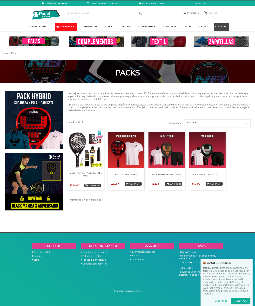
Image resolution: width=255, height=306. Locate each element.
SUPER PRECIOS (65, 26)
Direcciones (137, 259)
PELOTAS (125, 26)
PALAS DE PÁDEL (38, 26)
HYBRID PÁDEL (89, 26)
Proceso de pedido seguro (152, 3)
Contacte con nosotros (95, 263)
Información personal (143, 251)
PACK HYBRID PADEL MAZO (207, 174)
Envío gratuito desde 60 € (54, 3)
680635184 (201, 3)
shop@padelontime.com (205, 274)
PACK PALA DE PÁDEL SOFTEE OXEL (85, 174)
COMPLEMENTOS (146, 26)
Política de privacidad (94, 259)
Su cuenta (152, 246)
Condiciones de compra (95, 252)
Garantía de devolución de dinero (103, 3)
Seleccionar (217, 123)
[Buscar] (104, 13)
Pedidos (135, 255)
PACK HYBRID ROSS (126, 174)
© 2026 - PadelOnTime (127, 291)
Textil (37, 259)
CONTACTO (220, 26)
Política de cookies (92, 255)
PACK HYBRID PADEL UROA (166, 174)
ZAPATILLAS (169, 26)
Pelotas (38, 255)
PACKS (187, 26)
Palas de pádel (42, 252)
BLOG (202, 26)
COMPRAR (92, 185)
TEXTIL (109, 26)
